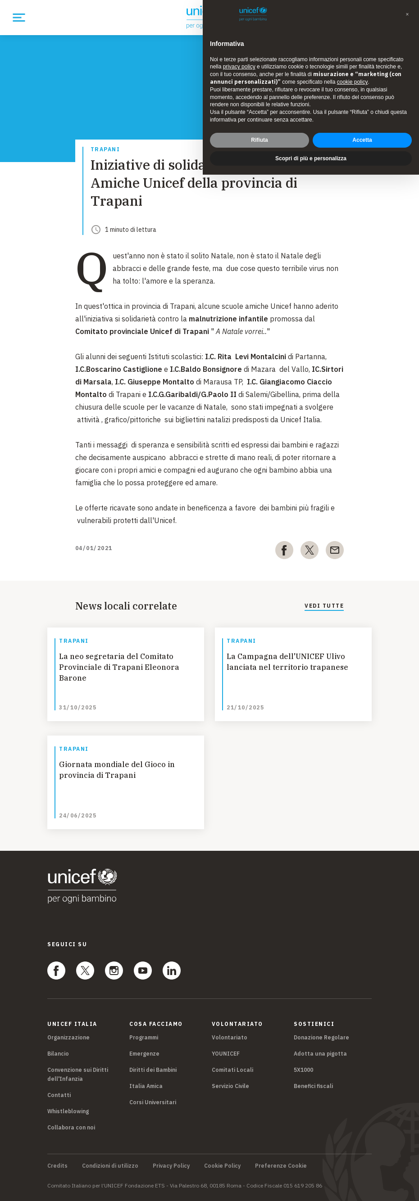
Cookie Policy (222, 1166)
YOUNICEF (226, 1053)
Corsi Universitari (152, 1102)
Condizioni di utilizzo (110, 1166)
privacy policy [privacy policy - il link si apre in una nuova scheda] (239, 66)
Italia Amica (146, 1086)
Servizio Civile (230, 1086)
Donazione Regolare (321, 1037)
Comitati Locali (232, 1069)
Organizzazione (68, 1037)
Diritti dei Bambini (153, 1069)
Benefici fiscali (313, 1086)
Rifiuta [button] (259, 140)
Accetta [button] (362, 140)
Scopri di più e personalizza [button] (310, 158)
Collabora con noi (71, 1127)
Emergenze (144, 1053)
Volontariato (229, 1037)
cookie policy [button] (352, 82)
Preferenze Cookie (281, 1166)
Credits (57, 1166)
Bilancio (58, 1053)
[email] (335, 552)
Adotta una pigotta (320, 1053)
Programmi (143, 1037)
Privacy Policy (171, 1166)
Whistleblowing (68, 1111)
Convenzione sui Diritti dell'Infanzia (77, 1074)
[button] (407, 14)
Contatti (59, 1095)
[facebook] (284, 552)
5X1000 (303, 1069)
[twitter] (310, 552)
